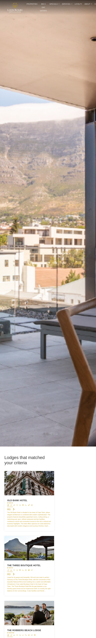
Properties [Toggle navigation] (32, 4)
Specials (53, 4)
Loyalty (78, 4)
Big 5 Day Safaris (43, 7)
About (87, 4)
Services (66, 4)
